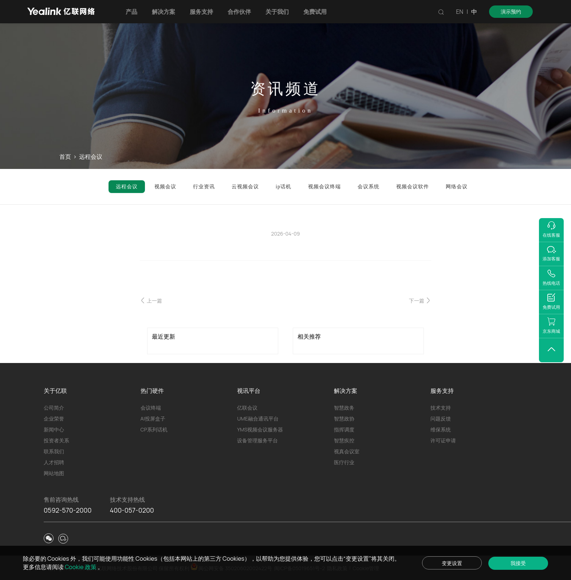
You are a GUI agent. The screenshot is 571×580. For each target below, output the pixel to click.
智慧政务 (344, 407)
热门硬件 (152, 391)
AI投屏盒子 (153, 418)
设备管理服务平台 (257, 440)
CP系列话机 (154, 429)
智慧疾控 (344, 440)
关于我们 (277, 12)
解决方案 (163, 12)
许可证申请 (443, 440)
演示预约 (511, 11)
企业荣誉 (54, 418)
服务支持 (201, 12)
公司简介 (54, 407)
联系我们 (54, 451)
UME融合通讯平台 (258, 418)
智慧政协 (344, 418)
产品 (131, 12)
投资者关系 (56, 440)
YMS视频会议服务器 (260, 429)
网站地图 (54, 473)
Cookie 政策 (81, 567)
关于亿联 (55, 391)
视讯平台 (248, 391)
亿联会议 (247, 407)
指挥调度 (344, 429)
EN (459, 12)
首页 (65, 157)
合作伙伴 (239, 12)
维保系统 (440, 429)
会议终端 (151, 407)
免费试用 (315, 12)
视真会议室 (346, 451)
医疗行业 (344, 462)
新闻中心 (54, 429)
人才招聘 (54, 462)
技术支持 (440, 407)
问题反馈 (440, 418)
